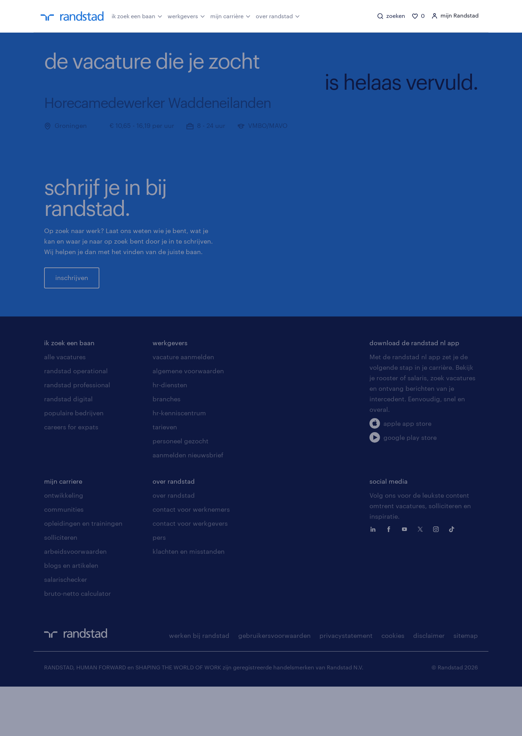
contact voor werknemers (191, 559)
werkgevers (186, 16)
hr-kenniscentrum (179, 462)
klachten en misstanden (189, 601)
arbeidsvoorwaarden (75, 601)
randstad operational (76, 420)
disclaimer (429, 685)
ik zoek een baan (137, 16)
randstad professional (77, 434)
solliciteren (60, 587)
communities (64, 559)
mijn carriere (63, 530)
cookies (392, 685)
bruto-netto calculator (77, 643)
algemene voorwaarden (188, 420)
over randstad (278, 16)
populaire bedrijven (74, 462)
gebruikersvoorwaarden (274, 685)
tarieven (165, 476)
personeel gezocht (181, 490)
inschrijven (71, 302)
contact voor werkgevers (190, 573)
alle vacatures (65, 406)
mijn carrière (230, 16)
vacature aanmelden (183, 406)
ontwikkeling (63, 544)
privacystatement (346, 685)
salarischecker (65, 629)
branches (167, 448)
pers (159, 587)
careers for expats (71, 476)
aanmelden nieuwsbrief (188, 504)
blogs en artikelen (71, 615)
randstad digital (68, 448)
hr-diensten (170, 434)
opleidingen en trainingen (83, 573)
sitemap (465, 685)
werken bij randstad (199, 685)
